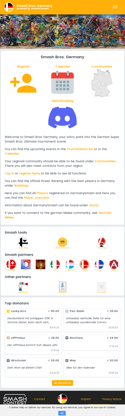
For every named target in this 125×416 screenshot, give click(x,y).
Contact (39, 399)
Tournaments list (80, 149)
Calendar (12, 153)
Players (42, 193)
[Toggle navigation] (115, 7)
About (93, 205)
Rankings (21, 185)
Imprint (86, 399)
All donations (62, 383)
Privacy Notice (111, 399)
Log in (9, 173)
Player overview (36, 197)
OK (62, 413)
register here (29, 173)
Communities (105, 161)
